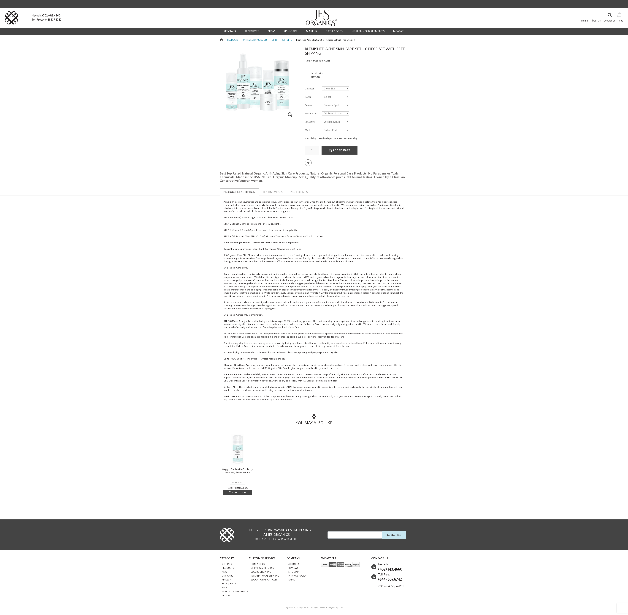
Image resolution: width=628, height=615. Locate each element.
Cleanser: (309, 88)
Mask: (308, 130)
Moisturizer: (311, 113)
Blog (620, 20)
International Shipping (265, 576)
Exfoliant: (310, 122)
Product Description (239, 192)
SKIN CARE (290, 31)
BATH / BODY (334, 31)
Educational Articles (264, 579)
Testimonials (273, 192)
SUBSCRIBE (394, 535)
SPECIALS (229, 31)
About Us (596, 20)
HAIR (224, 587)
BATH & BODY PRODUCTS (255, 40)
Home (584, 20)
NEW (271, 31)
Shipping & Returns (262, 568)
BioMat (398, 31)
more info (237, 482)
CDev (341, 608)
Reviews (293, 568)
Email (291, 579)
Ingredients (299, 192)
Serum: (308, 105)
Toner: (308, 97)
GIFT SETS (287, 40)
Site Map (293, 572)
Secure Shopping (261, 572)
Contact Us (609, 20)
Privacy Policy (297, 576)
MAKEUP (311, 31)
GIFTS (275, 40)
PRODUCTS (251, 31)
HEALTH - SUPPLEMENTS (368, 31)
